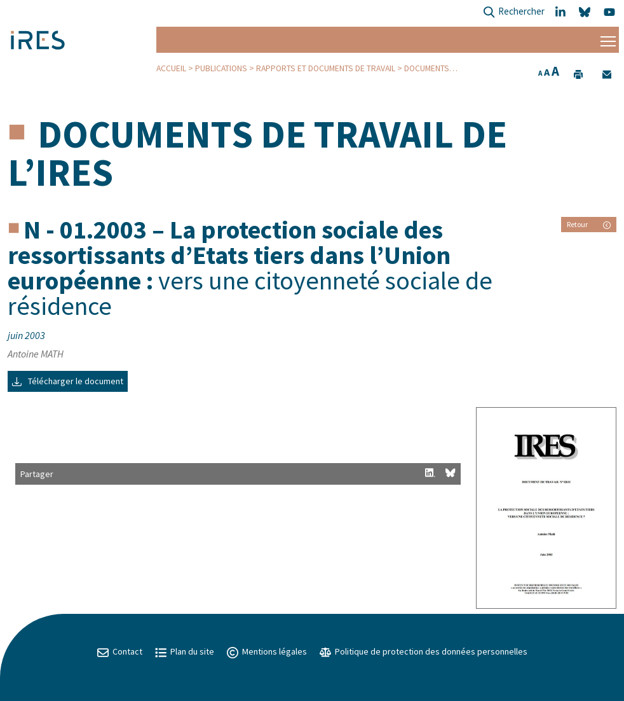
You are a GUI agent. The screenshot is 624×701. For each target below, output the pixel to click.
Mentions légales (267, 651)
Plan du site (184, 651)
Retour (589, 224)
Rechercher (514, 12)
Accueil (171, 68)
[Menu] (608, 40)
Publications (221, 68)
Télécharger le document (67, 381)
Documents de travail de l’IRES (257, 153)
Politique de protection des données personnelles (423, 651)
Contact (119, 651)
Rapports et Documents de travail (325, 68)
